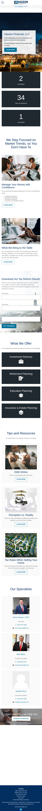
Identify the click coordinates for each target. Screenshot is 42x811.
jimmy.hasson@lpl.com (22, 628)
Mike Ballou (21, 654)
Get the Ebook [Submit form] (9, 326)
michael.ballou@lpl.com (22, 665)
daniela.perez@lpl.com (22, 702)
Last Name (5, 304)
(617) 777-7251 (23, 792)
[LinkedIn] (21, 809)
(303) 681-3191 (22, 662)
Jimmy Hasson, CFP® (21, 617)
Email (3, 315)
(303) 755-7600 (22, 625)
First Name (5, 293)
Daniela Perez (21, 691)
